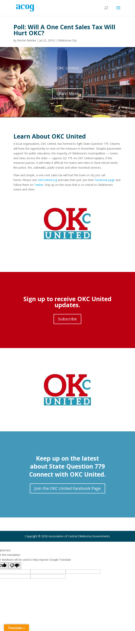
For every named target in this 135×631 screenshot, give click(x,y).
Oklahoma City (67, 40)
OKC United (67, 68)
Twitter (38, 185)
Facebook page (105, 180)
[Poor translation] (14, 565)
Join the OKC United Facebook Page (67, 488)
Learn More (68, 93)
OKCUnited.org (47, 180)
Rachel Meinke (26, 40)
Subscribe (67, 319)
